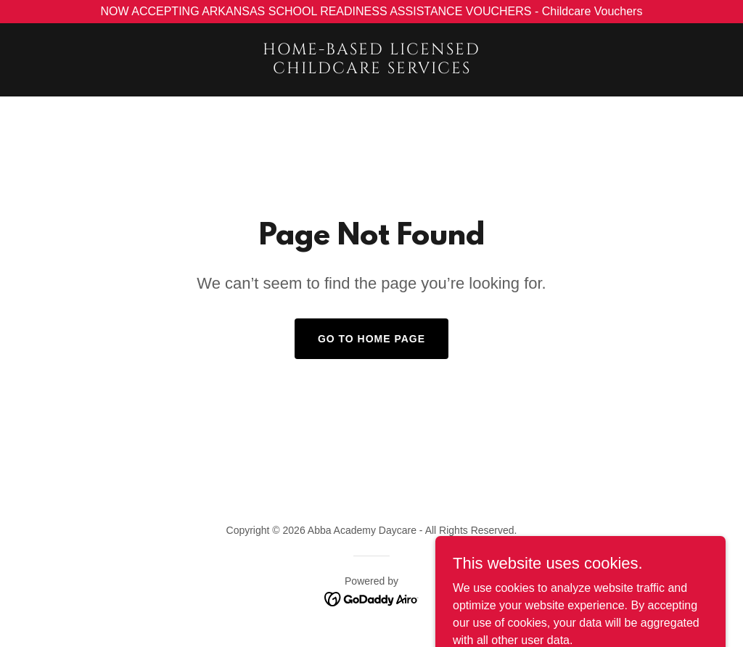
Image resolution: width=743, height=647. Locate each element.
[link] (371, 69)
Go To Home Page (371, 339)
